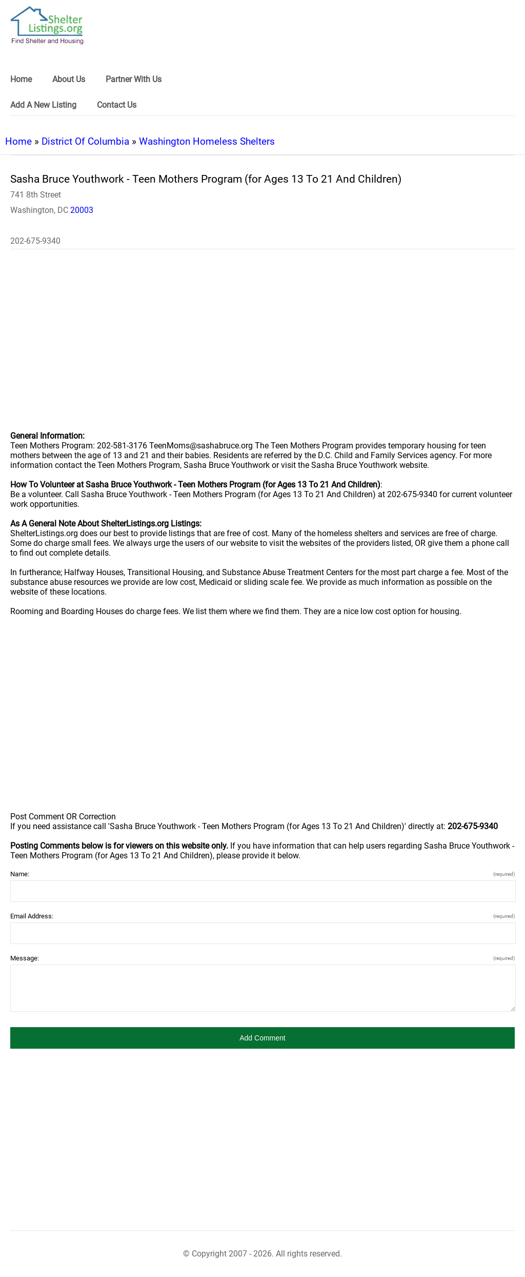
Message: (262, 958)
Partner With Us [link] (133, 79)
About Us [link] (68, 79)
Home (18, 141)
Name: (262, 874)
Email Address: (262, 916)
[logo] (47, 25)
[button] (262, 1038)
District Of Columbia (85, 141)
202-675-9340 (35, 241)
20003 (81, 210)
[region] (262, 347)
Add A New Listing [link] (43, 105)
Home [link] (21, 79)
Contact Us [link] (116, 105)
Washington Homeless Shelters (207, 141)
